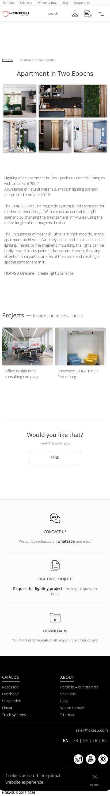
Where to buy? (72, 707)
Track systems (14, 714)
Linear (7, 707)
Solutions (68, 693)
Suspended (11, 700)
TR (95, 740)
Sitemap (67, 714)
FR (75, 740)
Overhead (10, 693)
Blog (63, 700)
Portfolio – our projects (79, 686)
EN (66, 740)
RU (105, 740)
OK (94, 776)
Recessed (10, 686)
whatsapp (66, 541)
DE (85, 740)
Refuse (94, 784)
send (55, 457)
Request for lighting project (37, 588)
